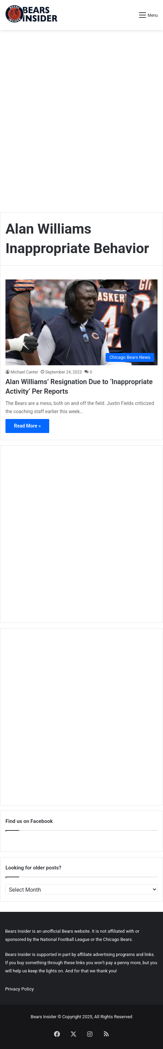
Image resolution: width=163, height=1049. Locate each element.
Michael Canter (24, 372)
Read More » (27, 426)
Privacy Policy (19, 989)
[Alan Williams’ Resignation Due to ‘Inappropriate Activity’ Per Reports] (81, 322)
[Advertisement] (81, 118)
